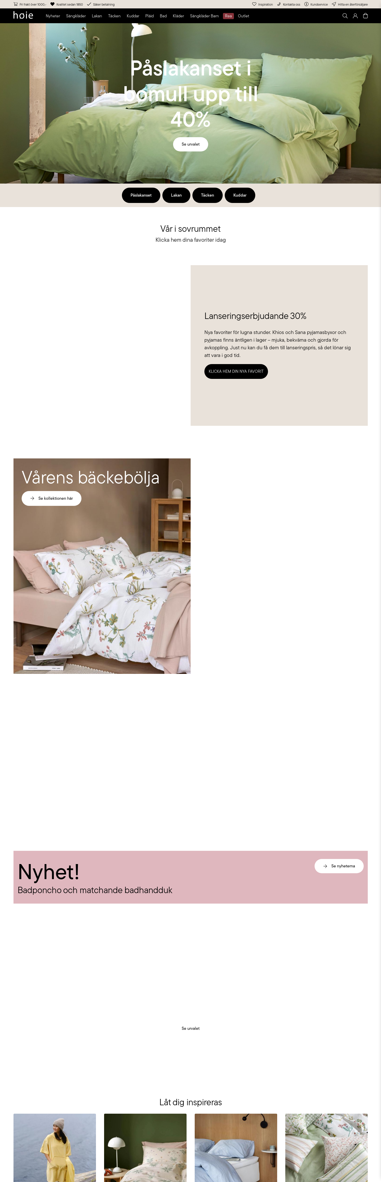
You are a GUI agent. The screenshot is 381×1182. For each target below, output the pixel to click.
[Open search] (345, 16)
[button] (54, 16)
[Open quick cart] (365, 16)
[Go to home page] (23, 15)
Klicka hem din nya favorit (236, 371)
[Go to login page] (355, 16)
